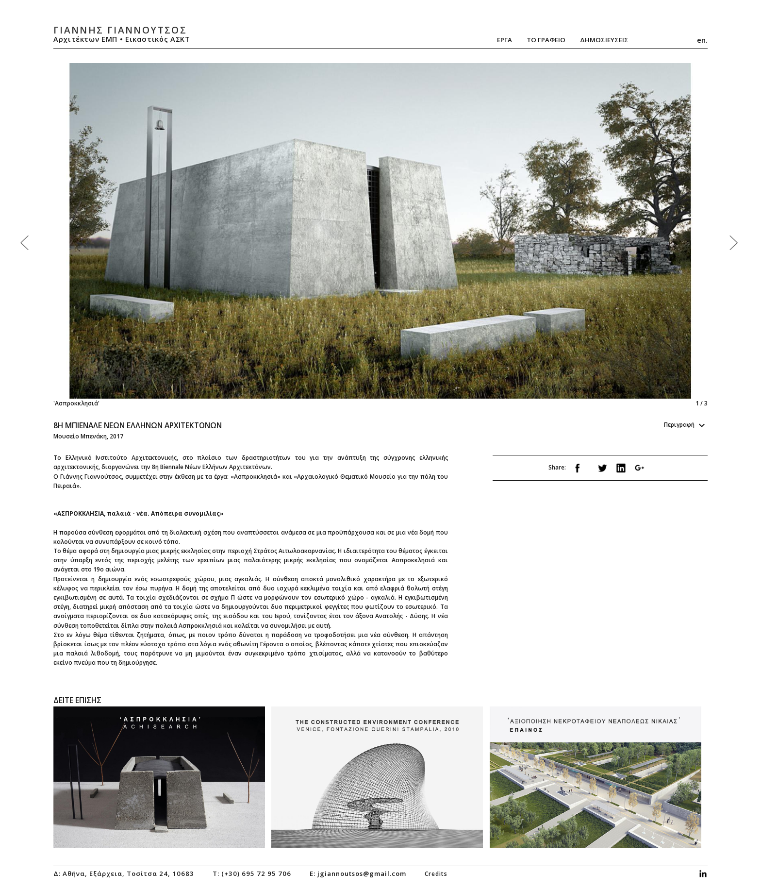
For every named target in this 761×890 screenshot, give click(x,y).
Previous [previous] (216, 235)
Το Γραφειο (546, 39)
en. (702, 40)
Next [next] (541, 235)
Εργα (504, 39)
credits (436, 873)
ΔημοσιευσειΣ (604, 39)
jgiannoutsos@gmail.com (361, 873)
